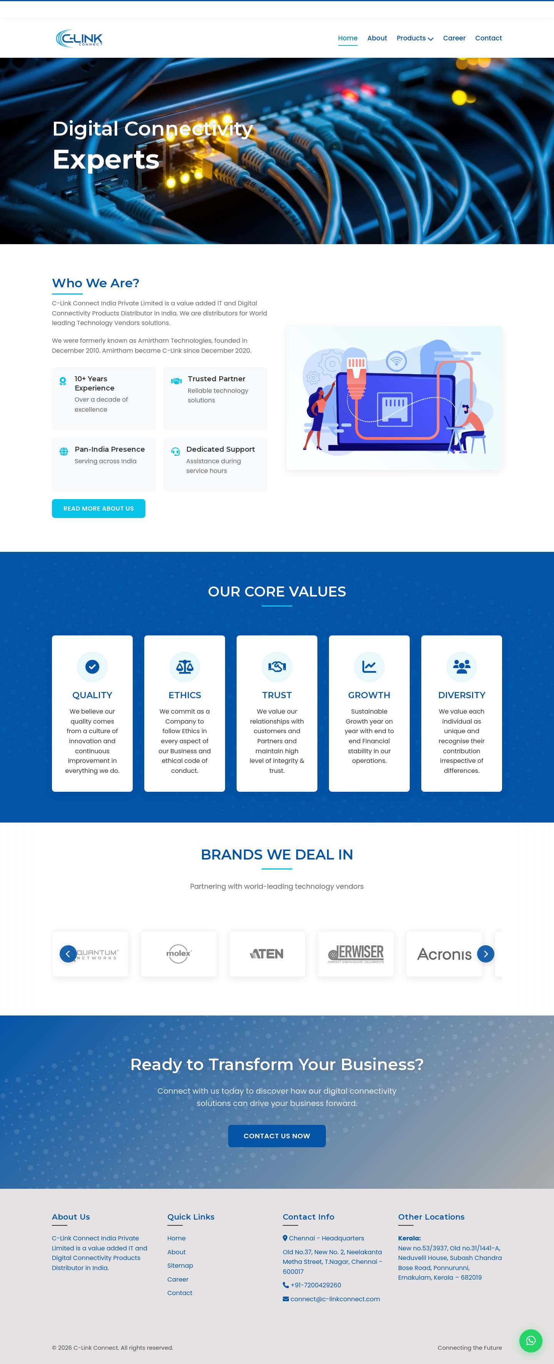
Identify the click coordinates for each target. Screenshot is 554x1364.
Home (348, 38)
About (377, 38)
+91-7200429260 (80, 9)
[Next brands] (485, 954)
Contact (489, 38)
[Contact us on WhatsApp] (530, 1340)
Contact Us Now (277, 1136)
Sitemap (180, 1265)
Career (454, 38)
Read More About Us (98, 508)
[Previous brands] (68, 954)
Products (415, 38)
